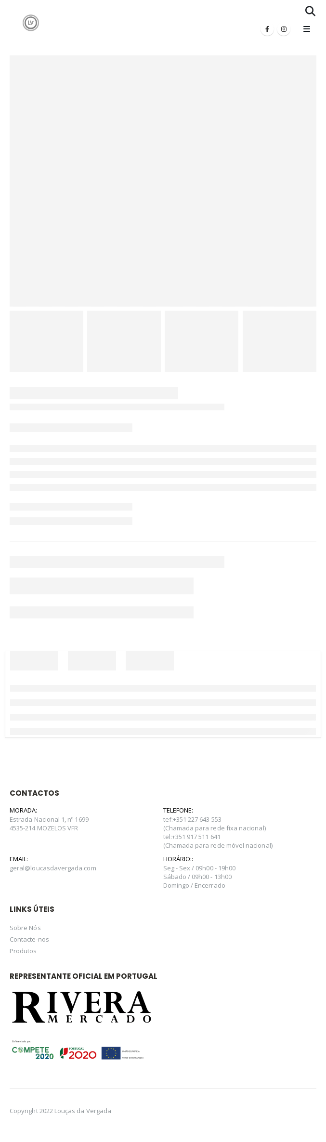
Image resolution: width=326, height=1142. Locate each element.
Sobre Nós (25, 927)
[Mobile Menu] (306, 29)
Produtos (23, 950)
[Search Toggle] (310, 11)
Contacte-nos (29, 939)
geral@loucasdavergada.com (53, 868)
